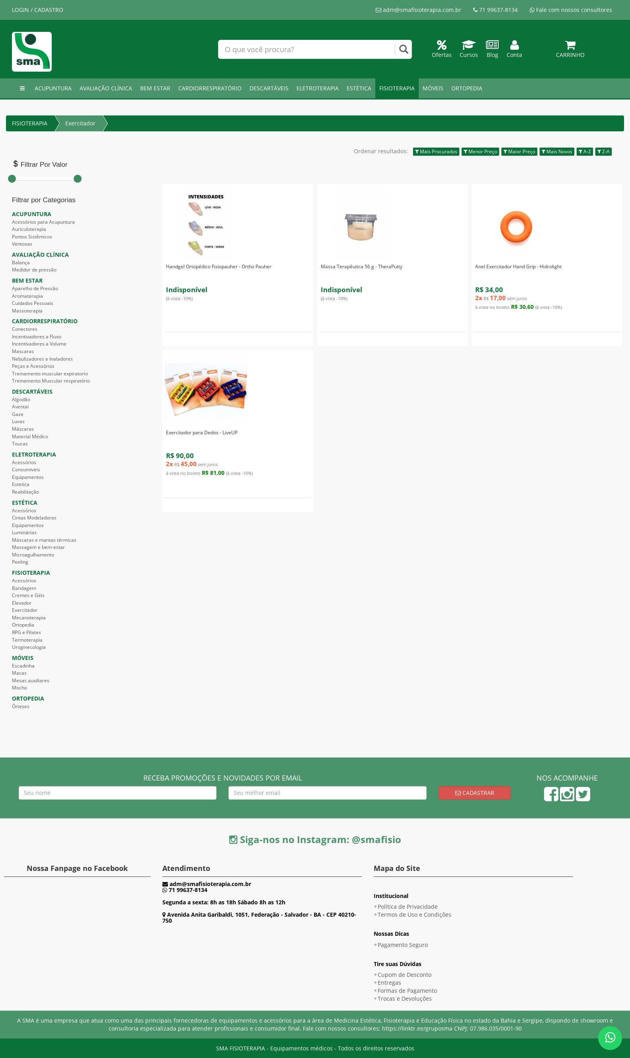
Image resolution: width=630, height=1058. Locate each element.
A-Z (585, 151)
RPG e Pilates (26, 632)
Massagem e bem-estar (38, 547)
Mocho (19, 687)
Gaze (17, 414)
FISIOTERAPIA (397, 88)
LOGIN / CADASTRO (37, 10)
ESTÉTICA (359, 88)
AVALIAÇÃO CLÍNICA (106, 88)
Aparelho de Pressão (35, 288)
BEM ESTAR (155, 88)
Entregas (389, 982)
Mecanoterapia (29, 617)
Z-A (603, 151)
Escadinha (23, 665)
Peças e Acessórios (33, 366)
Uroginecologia (29, 647)
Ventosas (22, 243)
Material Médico (30, 436)
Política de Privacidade (408, 906)
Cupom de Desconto (404, 974)
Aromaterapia (27, 296)
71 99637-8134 (495, 10)
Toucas (20, 443)
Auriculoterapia (29, 229)
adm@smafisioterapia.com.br (418, 10)
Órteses (20, 706)
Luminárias (24, 532)
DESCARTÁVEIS (269, 88)
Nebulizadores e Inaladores (42, 358)
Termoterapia (27, 639)
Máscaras (23, 429)
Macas (19, 673)
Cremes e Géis (28, 595)
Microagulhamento (33, 554)
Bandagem (24, 588)
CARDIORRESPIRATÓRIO (210, 88)
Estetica (20, 484)
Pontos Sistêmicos (32, 236)
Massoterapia (27, 310)
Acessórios (24, 462)
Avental (20, 406)
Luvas (18, 421)
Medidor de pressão (34, 269)
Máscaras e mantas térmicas (44, 540)
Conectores (24, 329)
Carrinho (570, 51)
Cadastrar (474, 792)
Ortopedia (23, 624)
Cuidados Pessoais (32, 303)
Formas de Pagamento (407, 990)
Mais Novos (557, 151)
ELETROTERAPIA (317, 88)
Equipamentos (28, 477)
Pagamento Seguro (403, 945)
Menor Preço (480, 151)
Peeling (20, 561)
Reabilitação (25, 491)
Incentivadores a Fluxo (36, 336)
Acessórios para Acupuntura (43, 222)
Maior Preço (519, 151)
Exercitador (80, 123)
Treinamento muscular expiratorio (50, 373)
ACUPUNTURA (53, 88)
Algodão (21, 399)
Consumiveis (26, 469)
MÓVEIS (433, 88)
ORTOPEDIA (466, 88)
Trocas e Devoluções (405, 998)
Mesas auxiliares (30, 680)
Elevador (21, 602)
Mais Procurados (436, 151)
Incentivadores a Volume (39, 343)
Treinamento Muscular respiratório (51, 380)
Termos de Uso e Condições (414, 914)
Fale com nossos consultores (571, 10)
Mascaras (23, 351)
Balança (21, 262)
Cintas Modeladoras (34, 517)
